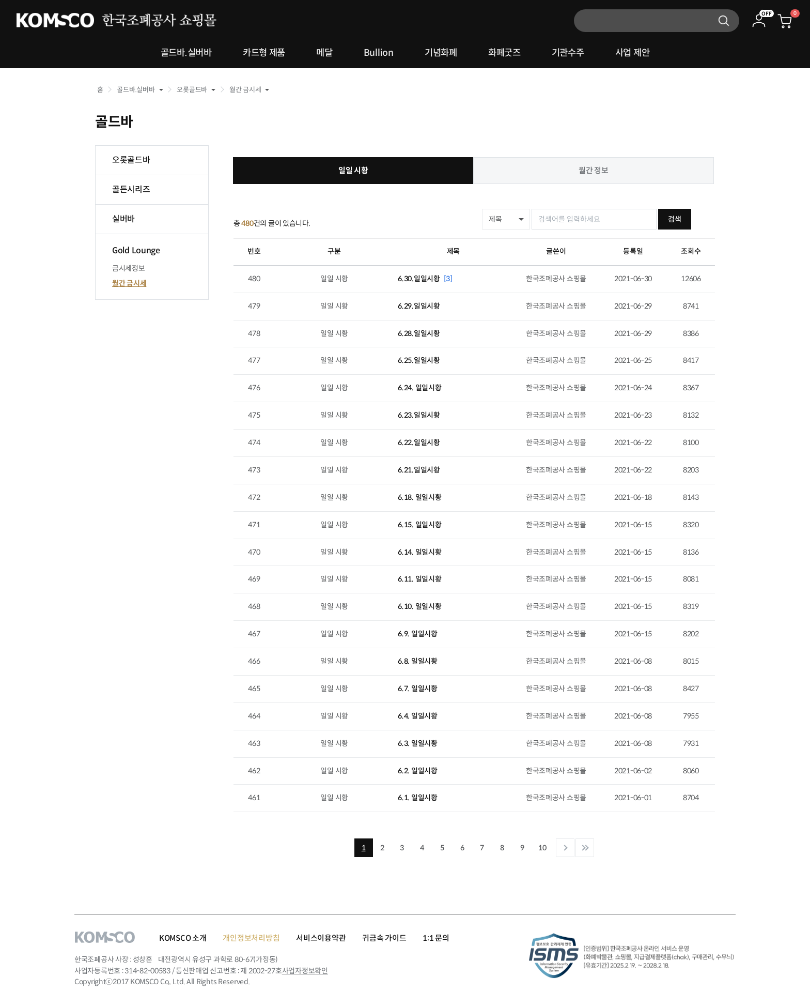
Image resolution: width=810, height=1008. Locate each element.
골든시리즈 (131, 189)
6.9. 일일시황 (417, 633)
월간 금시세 (129, 283)
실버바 (123, 218)
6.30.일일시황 (425, 278)
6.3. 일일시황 (417, 742)
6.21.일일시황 (419, 470)
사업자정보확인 (305, 970)
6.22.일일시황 (419, 442)
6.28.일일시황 (419, 333)
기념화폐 (442, 53)
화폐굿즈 (509, 53)
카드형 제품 (255, 53)
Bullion (377, 53)
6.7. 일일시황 (417, 688)
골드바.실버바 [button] (135, 89)
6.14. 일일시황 (419, 551)
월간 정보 (594, 170)
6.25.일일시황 (419, 360)
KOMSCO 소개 (182, 938)
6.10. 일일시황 (419, 606)
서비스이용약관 (321, 938)
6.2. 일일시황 (417, 770)
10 (542, 847)
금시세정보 (128, 268)
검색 (697, 219)
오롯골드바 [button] (192, 89)
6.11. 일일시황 (419, 579)
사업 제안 (646, 53)
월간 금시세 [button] (245, 89)
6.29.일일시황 (419, 305)
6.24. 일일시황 (419, 387)
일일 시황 (353, 170)
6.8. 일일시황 (417, 661)
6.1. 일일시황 (417, 797)
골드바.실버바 (173, 53)
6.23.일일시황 (419, 415)
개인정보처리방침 (251, 938)
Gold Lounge (136, 250)
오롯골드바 (131, 160)
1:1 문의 (436, 938)
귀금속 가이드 (384, 938)
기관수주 (577, 53)
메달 (320, 53)
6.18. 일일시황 (419, 496)
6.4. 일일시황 (417, 715)
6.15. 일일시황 (419, 524)
